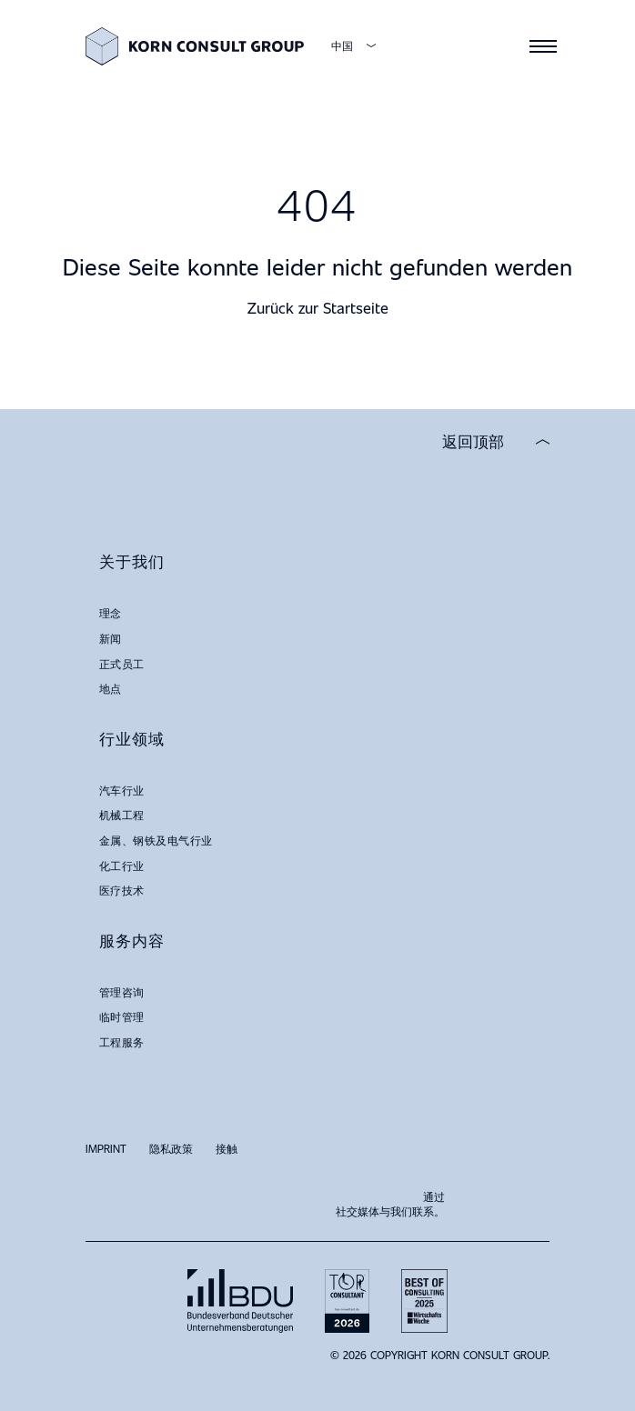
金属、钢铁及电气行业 (156, 840)
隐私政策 (171, 1148)
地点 (110, 688)
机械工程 (122, 814)
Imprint (106, 1148)
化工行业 (122, 865)
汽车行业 (122, 790)
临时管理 (122, 1016)
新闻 (110, 638)
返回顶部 (473, 442)
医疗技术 (122, 890)
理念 (110, 612)
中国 (342, 46)
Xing (495, 1195)
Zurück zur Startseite (317, 307)
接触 (226, 1148)
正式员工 (122, 663)
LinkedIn (531, 1195)
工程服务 (122, 1042)
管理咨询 (122, 992)
